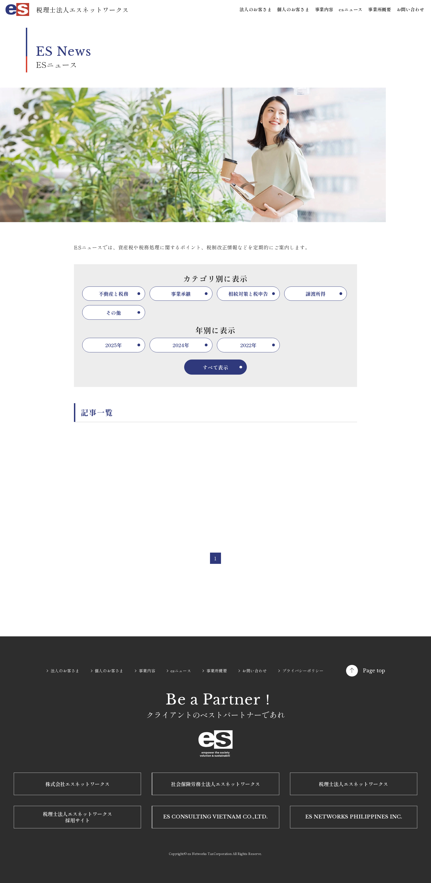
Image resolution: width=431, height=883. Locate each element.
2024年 (181, 345)
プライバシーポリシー (303, 670)
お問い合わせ (410, 9)
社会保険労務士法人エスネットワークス (215, 783)
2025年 (113, 345)
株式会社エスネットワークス (77, 783)
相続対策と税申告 (248, 293)
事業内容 (324, 9)
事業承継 (181, 293)
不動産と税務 (113, 293)
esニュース (351, 9)
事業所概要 (379, 9)
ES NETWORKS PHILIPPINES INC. (353, 817)
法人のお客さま (255, 9)
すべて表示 (216, 367)
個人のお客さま (293, 9)
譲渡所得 (315, 293)
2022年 (248, 345)
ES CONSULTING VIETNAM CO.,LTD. (215, 817)
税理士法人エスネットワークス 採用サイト (77, 817)
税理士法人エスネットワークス (353, 783)
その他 (113, 312)
